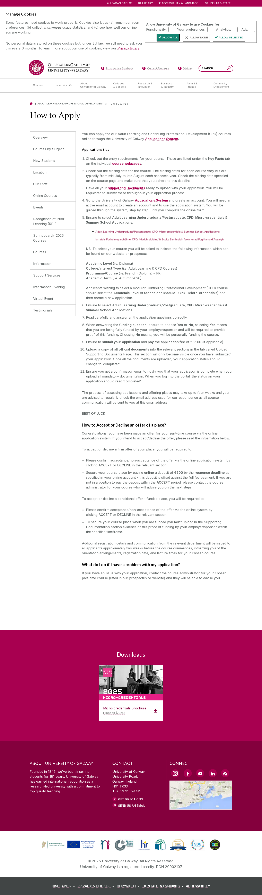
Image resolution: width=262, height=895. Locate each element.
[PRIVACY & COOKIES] (97, 886)
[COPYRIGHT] (129, 886)
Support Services (46, 275)
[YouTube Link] (200, 773)
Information (42, 264)
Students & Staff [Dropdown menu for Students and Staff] (217, 3)
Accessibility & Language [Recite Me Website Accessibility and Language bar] (178, 3)
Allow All (170, 37)
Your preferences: (191, 29)
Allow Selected (231, 37)
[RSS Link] (225, 773)
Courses (39, 252)
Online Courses (45, 196)
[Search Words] (216, 68)
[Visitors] (185, 69)
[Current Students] (155, 69)
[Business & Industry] (170, 85)
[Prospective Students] (117, 69)
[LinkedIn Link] (213, 773)
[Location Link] (200, 807)
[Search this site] (228, 69)
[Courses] (40, 85)
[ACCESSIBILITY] (198, 886)
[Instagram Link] (175, 773)
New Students (44, 161)
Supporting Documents (126, 188)
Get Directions (130, 799)
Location (39, 172)
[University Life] (64, 85)
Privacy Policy (128, 48)
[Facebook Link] (188, 773)
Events (38, 207)
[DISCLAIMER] (64, 886)
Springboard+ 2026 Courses (48, 237)
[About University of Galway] (93, 85)
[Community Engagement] (221, 85)
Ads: (244, 29)
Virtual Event (43, 299)
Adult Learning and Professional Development (70, 103)
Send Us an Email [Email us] (131, 805)
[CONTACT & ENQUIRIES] (163, 886)
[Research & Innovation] (146, 85)
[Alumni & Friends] (196, 85)
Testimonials (42, 310)
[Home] (31, 103)
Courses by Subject (48, 149)
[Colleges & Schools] (122, 85)
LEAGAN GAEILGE (121, 3)
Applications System (161, 139)
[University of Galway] (59, 67)
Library (147, 3)
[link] (67, 845)
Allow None (199, 37)
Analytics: (223, 29)
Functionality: (156, 29)
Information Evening (49, 287)
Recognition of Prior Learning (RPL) (48, 221)
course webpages (126, 163)
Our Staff (40, 184)
